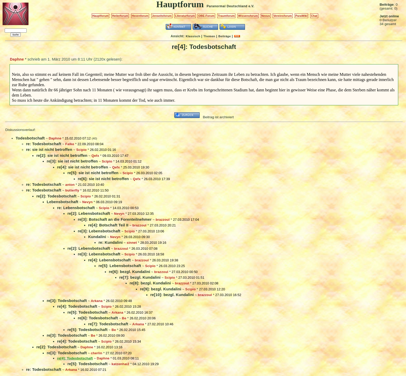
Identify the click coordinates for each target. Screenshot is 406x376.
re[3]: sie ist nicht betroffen (72, 161)
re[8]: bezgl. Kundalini (150, 283)
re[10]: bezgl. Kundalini (172, 294)
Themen (209, 36)
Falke (69, 144)
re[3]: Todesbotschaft (67, 300)
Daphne (17, 59)
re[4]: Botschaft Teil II (108, 225)
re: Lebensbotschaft (76, 207)
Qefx (95, 156)
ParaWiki (301, 15)
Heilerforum (120, 15)
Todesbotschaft (30, 138)
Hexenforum (140, 15)
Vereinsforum (282, 15)
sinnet (132, 243)
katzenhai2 (120, 364)
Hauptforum (100, 15)
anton (70, 185)
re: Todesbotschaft (43, 144)
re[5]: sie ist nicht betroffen (92, 173)
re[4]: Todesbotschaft (77, 306)
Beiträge (224, 36)
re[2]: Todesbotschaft (56, 196)
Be (124, 318)
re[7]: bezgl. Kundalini (140, 277)
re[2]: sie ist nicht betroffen (61, 155)
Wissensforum (248, 15)
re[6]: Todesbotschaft (98, 318)
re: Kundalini (110, 242)
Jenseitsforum (162, 15)
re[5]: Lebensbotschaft (119, 265)
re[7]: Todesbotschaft (108, 324)
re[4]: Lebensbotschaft (109, 260)
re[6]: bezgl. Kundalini (129, 271)
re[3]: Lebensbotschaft (99, 231)
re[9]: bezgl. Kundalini (160, 289)
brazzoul (163, 220)
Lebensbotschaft (62, 202)
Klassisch (193, 36)
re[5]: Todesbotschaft (87, 312)
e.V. (251, 6)
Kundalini (97, 236)
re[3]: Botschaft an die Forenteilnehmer (114, 219)
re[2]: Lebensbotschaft (88, 213)
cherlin (96, 353)
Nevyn (87, 202)
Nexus (266, 15)
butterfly (72, 190)
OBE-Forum (206, 15)
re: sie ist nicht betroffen (49, 149)
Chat (314, 15)
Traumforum (226, 15)
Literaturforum (185, 15)
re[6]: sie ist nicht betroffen (103, 178)
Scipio (81, 150)
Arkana (97, 301)
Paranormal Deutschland (227, 6)
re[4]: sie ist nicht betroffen (82, 167)
